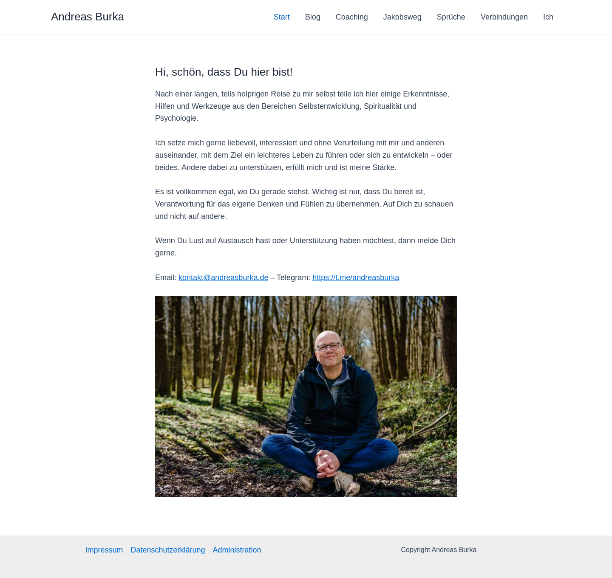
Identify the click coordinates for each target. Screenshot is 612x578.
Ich (548, 17)
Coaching (352, 17)
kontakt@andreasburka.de (223, 277)
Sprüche (451, 17)
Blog (312, 17)
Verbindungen (504, 17)
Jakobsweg (402, 17)
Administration (237, 550)
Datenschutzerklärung (167, 550)
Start (282, 17)
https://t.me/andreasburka (355, 277)
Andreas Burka (87, 16)
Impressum (104, 550)
